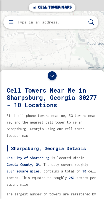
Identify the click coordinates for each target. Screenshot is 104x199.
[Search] (91, 22)
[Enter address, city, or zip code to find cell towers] (51, 22)
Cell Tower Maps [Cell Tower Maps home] (52, 7)
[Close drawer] (52, 75)
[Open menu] (11, 22)
